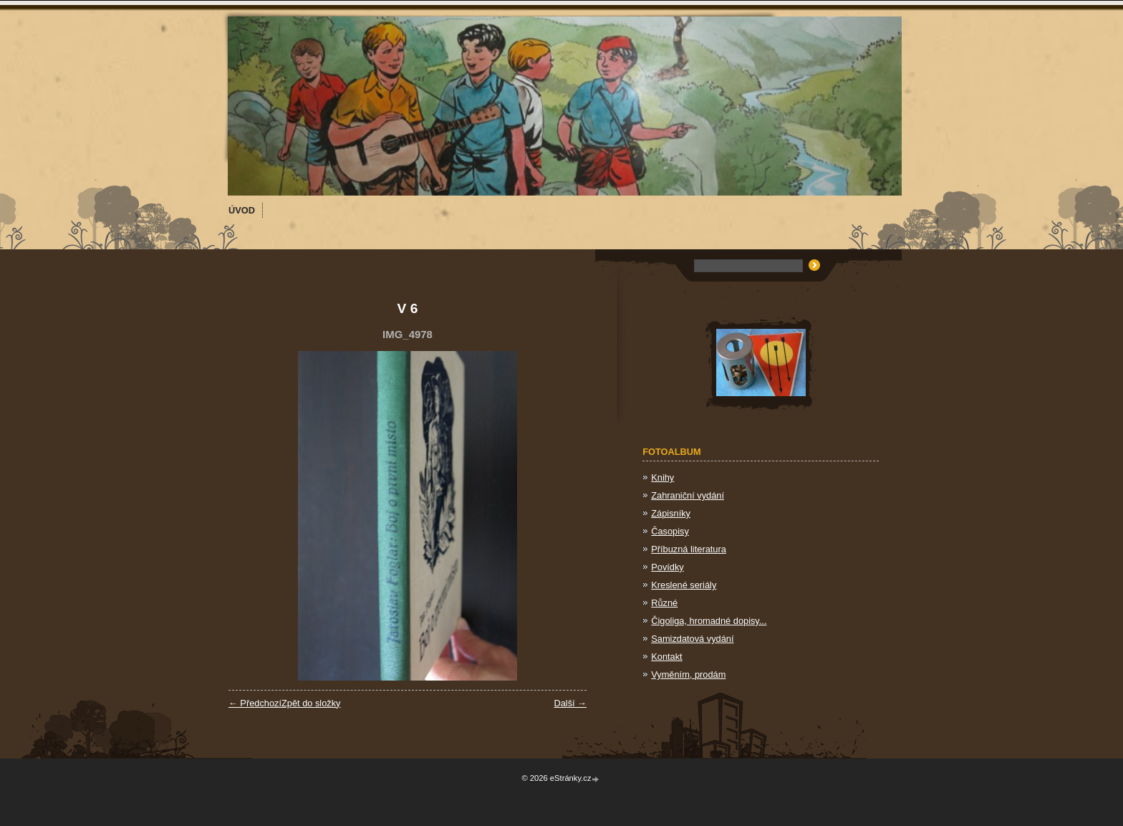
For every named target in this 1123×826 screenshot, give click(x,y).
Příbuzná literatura (688, 549)
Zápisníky (670, 513)
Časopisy (670, 531)
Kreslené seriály (683, 585)
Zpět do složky (311, 703)
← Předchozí (254, 703)
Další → (570, 703)
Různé (664, 602)
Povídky (667, 567)
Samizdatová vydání (692, 638)
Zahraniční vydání (687, 495)
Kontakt (666, 656)
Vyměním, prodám (688, 674)
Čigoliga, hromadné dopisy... (708, 620)
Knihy (662, 477)
